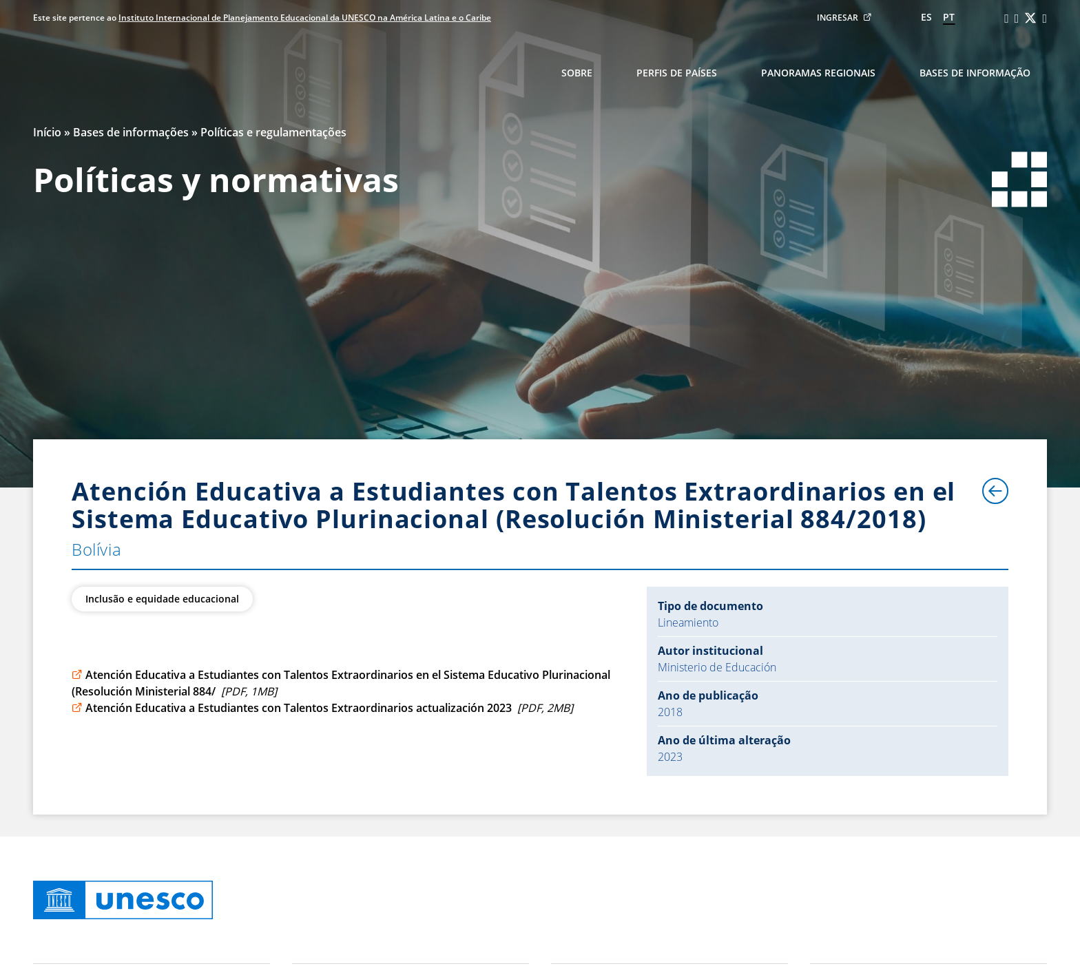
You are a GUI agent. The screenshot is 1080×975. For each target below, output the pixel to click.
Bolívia (96, 549)
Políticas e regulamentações (273, 132)
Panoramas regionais (818, 72)
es (926, 16)
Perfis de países (676, 72)
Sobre (576, 72)
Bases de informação (975, 72)
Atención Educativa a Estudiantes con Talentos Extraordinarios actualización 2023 (322, 707)
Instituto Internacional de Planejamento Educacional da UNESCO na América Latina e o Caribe (304, 17)
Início (47, 132)
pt (949, 16)
